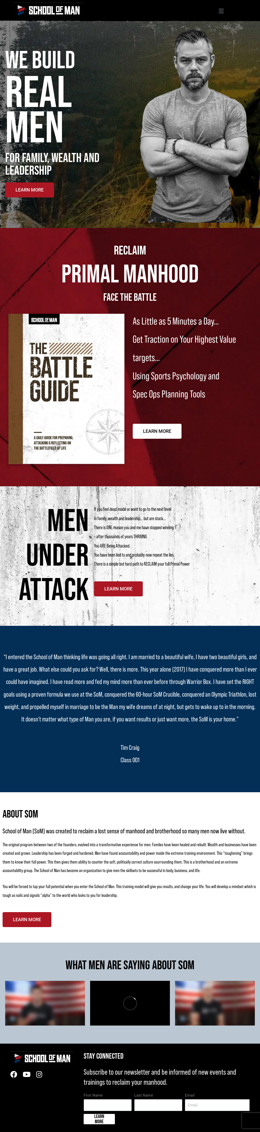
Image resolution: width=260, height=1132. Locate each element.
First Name (93, 1095)
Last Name (143, 1095)
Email (190, 1095)
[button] (153, 11)
